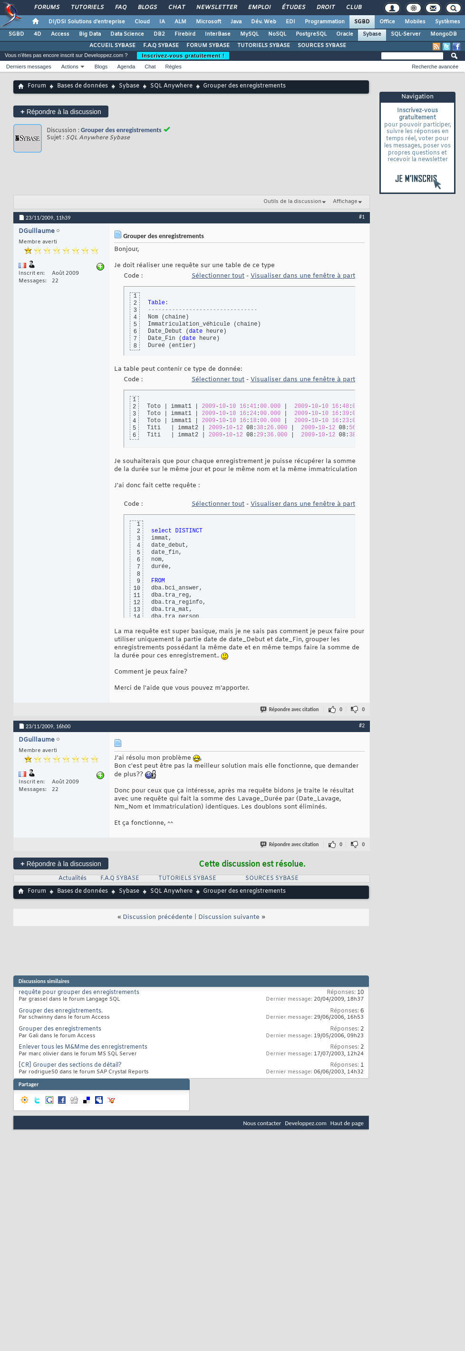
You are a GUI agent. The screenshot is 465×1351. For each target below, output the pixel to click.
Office (387, 22)
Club (353, 7)
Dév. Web (263, 22)
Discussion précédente (158, 917)
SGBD (362, 22)
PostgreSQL (311, 34)
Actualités (72, 878)
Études (293, 7)
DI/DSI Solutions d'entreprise (86, 22)
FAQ (120, 7)
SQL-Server (406, 34)
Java (236, 22)
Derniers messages (28, 66)
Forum (37, 86)
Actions (69, 66)
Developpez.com (306, 1123)
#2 (362, 725)
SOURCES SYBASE (322, 45)
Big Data (90, 34)
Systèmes (447, 22)
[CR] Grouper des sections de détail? (70, 1065)
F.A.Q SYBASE (161, 45)
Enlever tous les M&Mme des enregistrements (83, 1047)
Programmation (325, 22)
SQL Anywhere (171, 86)
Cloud (142, 22)
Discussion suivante (229, 917)
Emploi (259, 7)
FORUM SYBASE (208, 45)
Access (60, 34)
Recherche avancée (435, 66)
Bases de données (82, 86)
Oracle (344, 34)
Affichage (345, 201)
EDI (290, 22)
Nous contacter (262, 1123)
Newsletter (216, 7)
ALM (180, 22)
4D (37, 34)
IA (162, 22)
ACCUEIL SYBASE (112, 45)
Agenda (126, 66)
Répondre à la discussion (60, 111)
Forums (46, 7)
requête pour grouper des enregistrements (79, 992)
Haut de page (347, 1123)
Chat (176, 7)
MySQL (249, 34)
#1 (362, 216)
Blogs (146, 7)
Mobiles (415, 22)
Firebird (184, 34)
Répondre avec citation (290, 709)
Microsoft (208, 22)
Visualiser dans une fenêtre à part (303, 276)
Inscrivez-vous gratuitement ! (183, 55)
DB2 (159, 34)
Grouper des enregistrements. (61, 1011)
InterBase (218, 34)
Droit (325, 7)
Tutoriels (86, 7)
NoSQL (277, 34)
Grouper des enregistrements (121, 130)
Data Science (127, 34)
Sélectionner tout (218, 276)
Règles (173, 66)
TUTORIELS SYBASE (263, 45)
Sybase (372, 34)
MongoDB (443, 34)
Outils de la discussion (292, 201)
